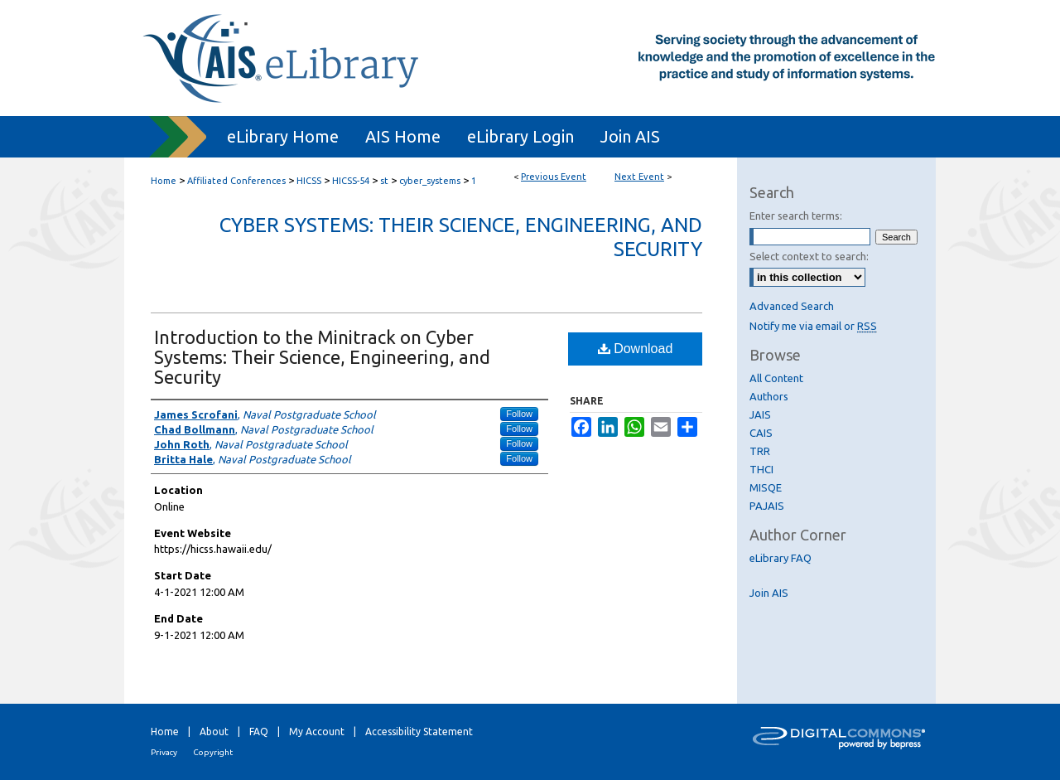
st (385, 181)
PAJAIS (766, 505)
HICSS (310, 181)
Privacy (164, 752)
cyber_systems (431, 181)
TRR (759, 451)
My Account (316, 731)
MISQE (765, 487)
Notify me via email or (813, 326)
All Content (776, 378)
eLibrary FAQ (780, 558)
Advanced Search (791, 306)
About (214, 731)
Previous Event (553, 177)
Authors (768, 396)
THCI (761, 469)
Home (163, 181)
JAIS (760, 414)
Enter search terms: (795, 215)
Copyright (213, 752)
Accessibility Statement (419, 731)
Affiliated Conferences (237, 181)
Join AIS (768, 592)
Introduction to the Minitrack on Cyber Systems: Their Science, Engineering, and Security (322, 357)
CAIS (761, 432)
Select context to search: (809, 256)
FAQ (258, 731)
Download (635, 349)
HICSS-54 (352, 181)
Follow (519, 414)
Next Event (639, 177)
